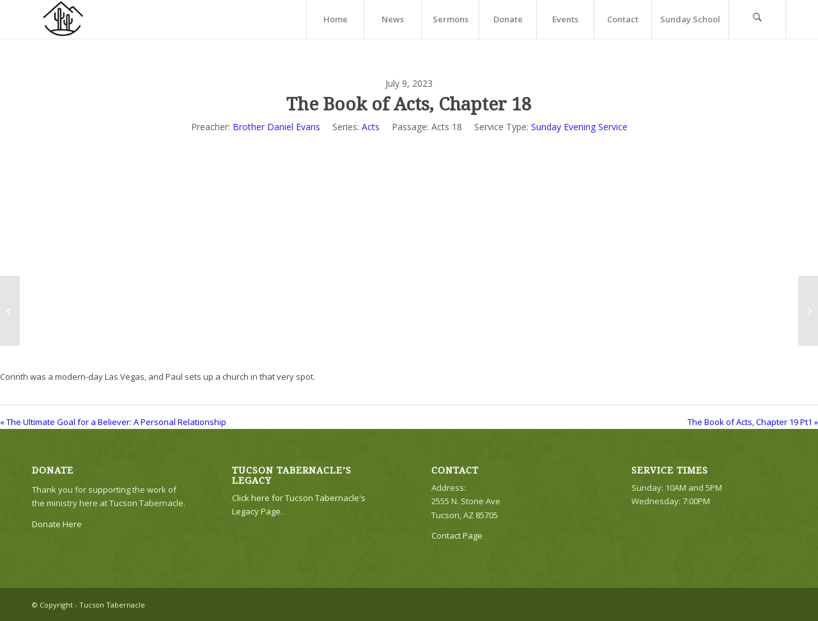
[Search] (757, 19)
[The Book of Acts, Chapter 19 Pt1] (808, 311)
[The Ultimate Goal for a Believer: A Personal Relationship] (10, 311)
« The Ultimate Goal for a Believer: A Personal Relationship (113, 422)
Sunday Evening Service (579, 127)
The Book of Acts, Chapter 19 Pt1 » (753, 422)
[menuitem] (335, 19)
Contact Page (456, 535)
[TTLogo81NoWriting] (62, 19)
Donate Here (57, 524)
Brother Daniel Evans (276, 127)
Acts (371, 127)
